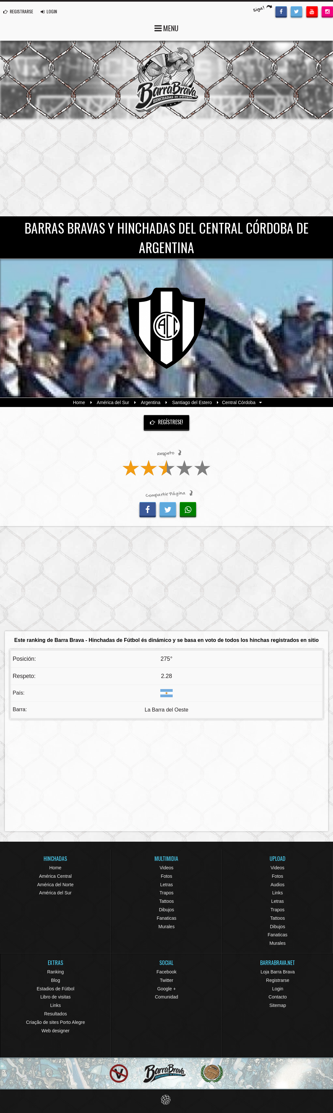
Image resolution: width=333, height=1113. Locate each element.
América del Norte (55, 884)
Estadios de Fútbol (55, 988)
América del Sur (113, 402)
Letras (166, 884)
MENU (166, 27)
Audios (278, 884)
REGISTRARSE (18, 11)
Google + (166, 988)
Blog (55, 980)
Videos (167, 867)
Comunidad (166, 996)
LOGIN (49, 11)
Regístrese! (166, 422)
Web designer (56, 1030)
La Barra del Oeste (166, 710)
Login (277, 988)
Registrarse (277, 980)
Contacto (278, 996)
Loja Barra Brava (277, 971)
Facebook (166, 971)
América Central (55, 876)
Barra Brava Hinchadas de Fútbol (166, 79)
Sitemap (277, 1005)
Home (79, 402)
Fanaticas (167, 918)
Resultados (55, 1013)
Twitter (166, 980)
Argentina (150, 402)
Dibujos (166, 909)
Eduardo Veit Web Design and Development (166, 1099)
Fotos (166, 876)
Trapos (166, 892)
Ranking (55, 971)
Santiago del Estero (192, 402)
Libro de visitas (55, 996)
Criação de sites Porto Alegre (55, 1022)
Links (277, 892)
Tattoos (166, 901)
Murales (166, 926)
